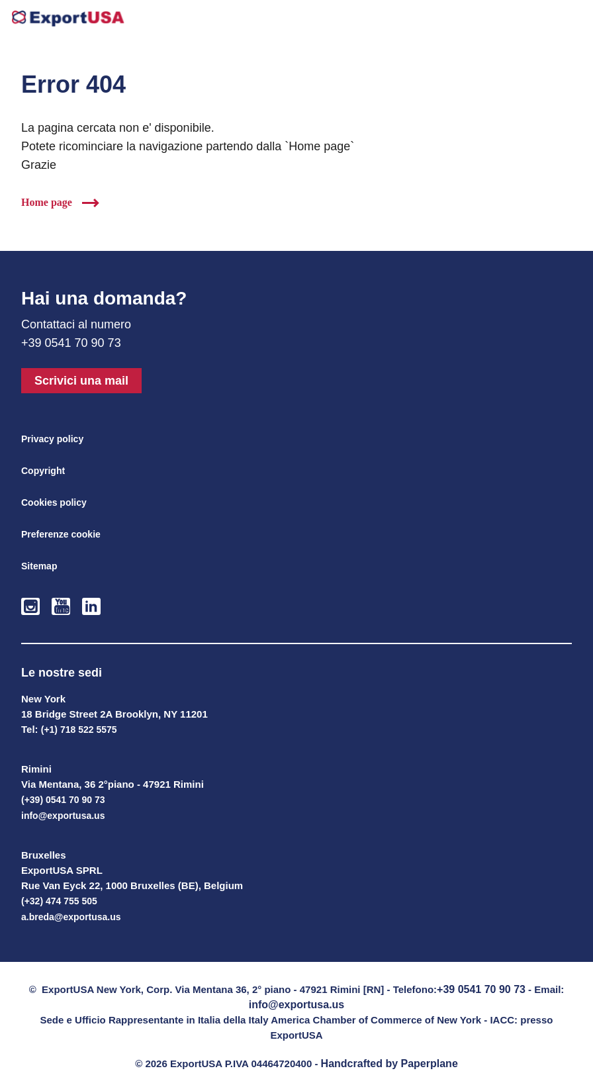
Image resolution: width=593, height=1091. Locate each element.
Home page (46, 202)
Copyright (43, 470)
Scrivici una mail (81, 380)
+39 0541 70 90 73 (481, 989)
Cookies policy (54, 502)
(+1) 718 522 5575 (79, 729)
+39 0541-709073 (538, 21)
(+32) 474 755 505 (59, 901)
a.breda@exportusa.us (71, 917)
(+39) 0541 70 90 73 (63, 799)
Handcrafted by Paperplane (389, 1063)
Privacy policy (52, 439)
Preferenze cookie (61, 534)
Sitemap (39, 566)
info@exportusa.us (63, 815)
